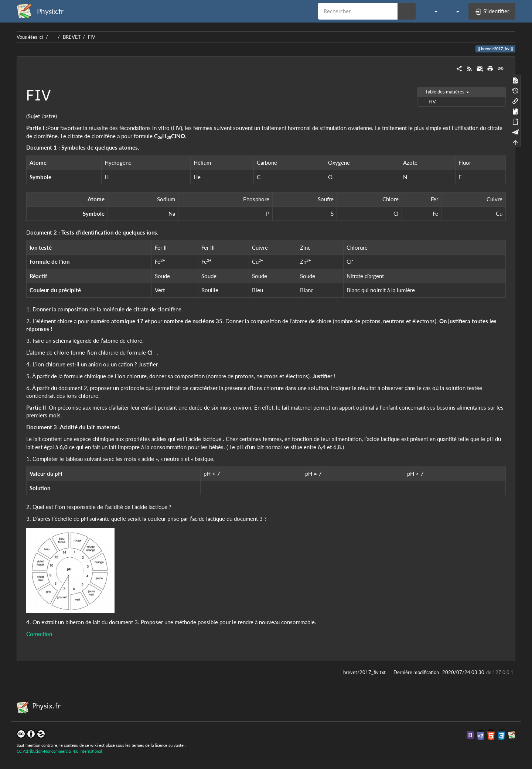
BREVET (72, 37)
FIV (91, 37)
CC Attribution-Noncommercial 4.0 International (59, 751)
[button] (432, 11)
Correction (39, 633)
